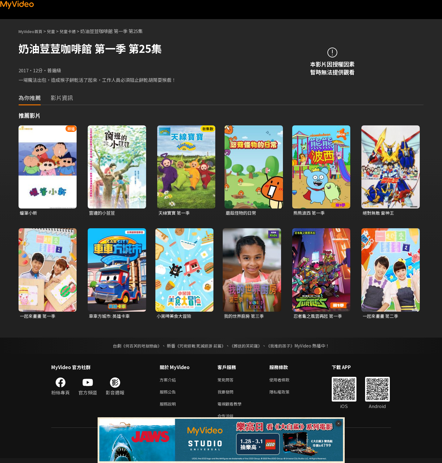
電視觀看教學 (231, 407)
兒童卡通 (74, 31)
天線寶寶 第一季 (175, 213)
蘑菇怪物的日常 (242, 213)
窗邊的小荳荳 (103, 213)
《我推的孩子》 (285, 347)
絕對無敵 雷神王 (379, 213)
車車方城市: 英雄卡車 (111, 317)
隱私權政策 (284, 394)
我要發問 (226, 394)
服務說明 (169, 407)
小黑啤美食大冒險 (175, 317)
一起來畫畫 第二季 (382, 317)
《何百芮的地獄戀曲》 (137, 347)
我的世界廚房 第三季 (245, 317)
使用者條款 (284, 381)
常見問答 (226, 381)
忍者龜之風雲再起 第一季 (319, 317)
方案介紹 (169, 381)
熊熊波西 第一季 (310, 213)
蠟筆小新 (29, 213)
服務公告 (169, 394)
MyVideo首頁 (33, 31)
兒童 (56, 31)
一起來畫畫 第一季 (39, 317)
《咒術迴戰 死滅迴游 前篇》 (199, 347)
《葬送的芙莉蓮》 (248, 347)
